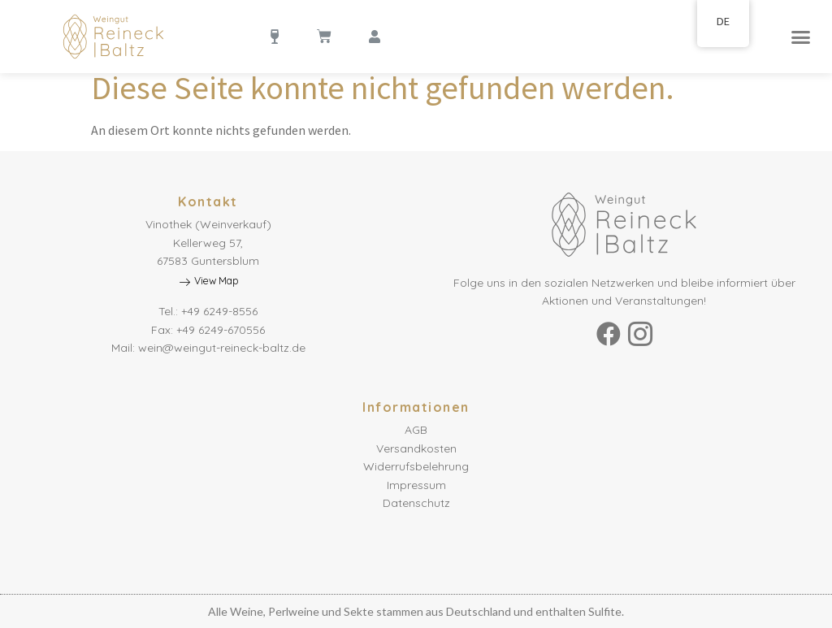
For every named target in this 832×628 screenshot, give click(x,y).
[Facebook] (608, 334)
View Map (208, 281)
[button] (800, 36)
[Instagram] (640, 334)
